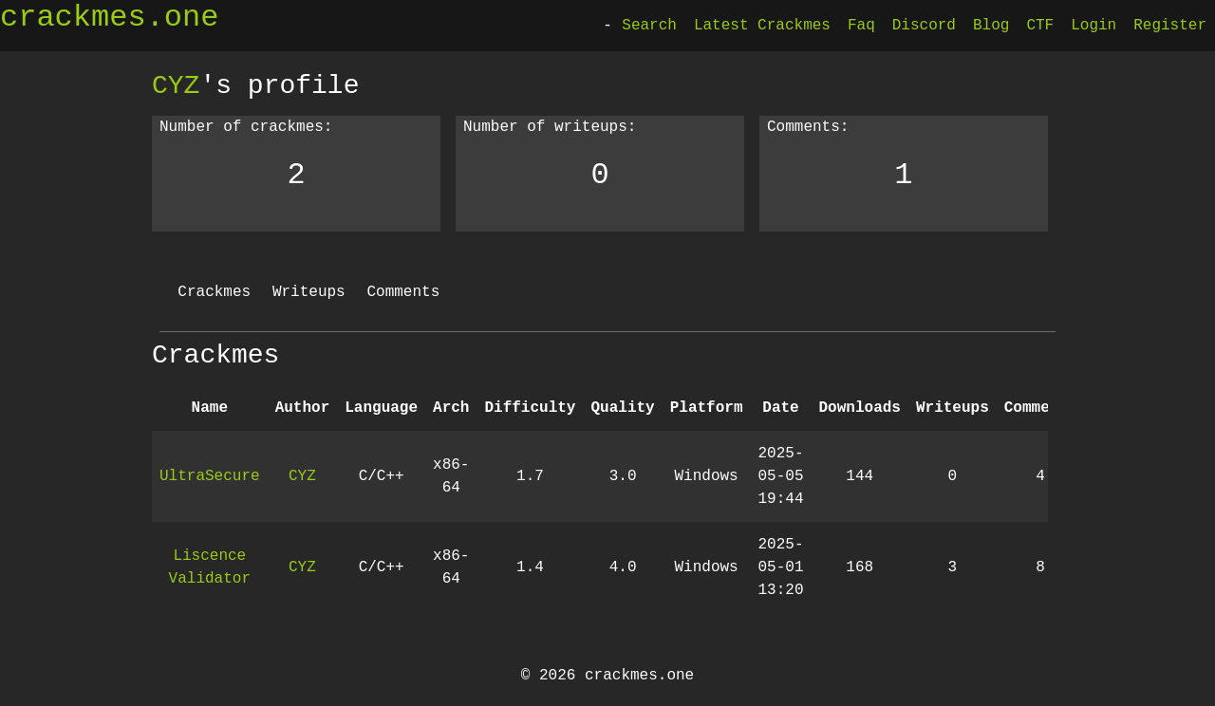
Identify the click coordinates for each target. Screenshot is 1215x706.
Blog (991, 25)
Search (649, 25)
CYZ (175, 85)
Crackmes (214, 292)
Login (1093, 25)
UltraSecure (209, 476)
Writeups (309, 292)
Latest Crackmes (762, 25)
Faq (861, 25)
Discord (924, 25)
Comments (402, 292)
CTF (1040, 25)
